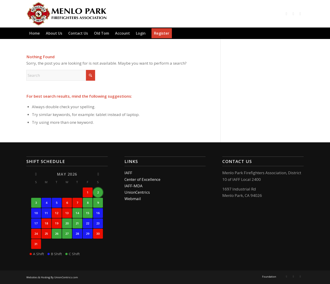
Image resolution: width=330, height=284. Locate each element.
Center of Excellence (142, 179)
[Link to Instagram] (293, 13)
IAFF (128, 172)
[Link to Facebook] (286, 13)
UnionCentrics (137, 192)
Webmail (132, 198)
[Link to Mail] (300, 13)
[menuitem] (34, 33)
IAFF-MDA (133, 185)
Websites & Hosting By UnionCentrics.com (52, 277)
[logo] (66, 14)
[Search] (301, 33)
